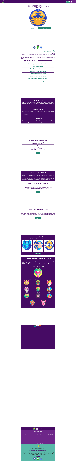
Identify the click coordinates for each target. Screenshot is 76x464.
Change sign (31, 28)
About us (45, 450)
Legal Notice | (31, 450)
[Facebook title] (34, 47)
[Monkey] (38, 296)
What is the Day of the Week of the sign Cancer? (38, 78)
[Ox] (38, 283)
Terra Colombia (38, 434)
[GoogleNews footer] (41, 458)
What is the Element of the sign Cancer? (38, 71)
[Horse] (49, 290)
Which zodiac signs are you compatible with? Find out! (38, 64)
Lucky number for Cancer (38, 66)
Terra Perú (25, 436)
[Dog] (32, 303)
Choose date (38, 218)
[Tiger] (49, 283)
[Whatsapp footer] (38, 458)
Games (30, 439)
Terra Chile (25, 434)
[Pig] (43, 303)
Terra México (50, 434)
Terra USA (38, 436)
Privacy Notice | (36, 450)
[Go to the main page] (3, 1)
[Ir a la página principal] (22, 328)
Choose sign (38, 253)
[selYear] (38, 268)
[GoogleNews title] (41, 47)
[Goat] (26, 296)
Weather (51, 436)
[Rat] (26, 283)
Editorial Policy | (41, 450)
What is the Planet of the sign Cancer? (38, 76)
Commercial (35, 443)
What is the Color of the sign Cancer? (38, 73)
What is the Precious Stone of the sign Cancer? (38, 81)
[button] (71, 1)
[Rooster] (49, 296)
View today (45, 28)
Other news (45, 439)
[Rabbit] (26, 290)
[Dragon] (38, 290)
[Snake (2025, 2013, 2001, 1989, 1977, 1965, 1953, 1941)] (38, 274)
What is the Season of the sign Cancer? (38, 69)
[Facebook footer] (34, 458)
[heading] (38, 153)
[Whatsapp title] (38, 47)
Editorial (41, 443)
